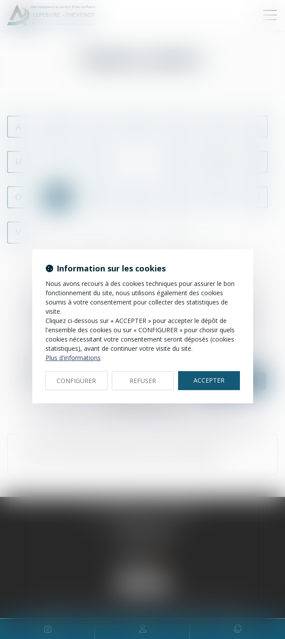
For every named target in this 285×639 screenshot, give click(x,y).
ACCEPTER (209, 380)
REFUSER (142, 380)
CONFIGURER (76, 380)
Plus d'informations (73, 357)
